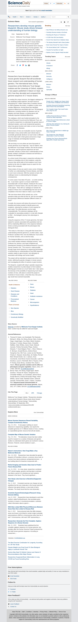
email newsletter (46, 10)
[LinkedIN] (26, 65)
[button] (61, 22)
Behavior (48, 73)
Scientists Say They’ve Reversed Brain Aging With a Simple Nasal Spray (56, 139)
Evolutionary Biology (17, 314)
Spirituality (49, 89)
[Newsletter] (68, 3)
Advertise (35, 611)
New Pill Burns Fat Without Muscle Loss (57, 30)
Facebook (13, 589)
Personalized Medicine (15, 300)
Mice (12, 311)
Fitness (48, 87)
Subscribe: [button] (59, 3)
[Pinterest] (23, 65)
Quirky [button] (43, 17)
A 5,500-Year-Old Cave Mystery (54, 37)
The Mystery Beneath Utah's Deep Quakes (57, 42)
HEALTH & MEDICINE (50, 60)
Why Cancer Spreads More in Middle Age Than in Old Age (57, 131)
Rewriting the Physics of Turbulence (56, 35)
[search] (68, 16)
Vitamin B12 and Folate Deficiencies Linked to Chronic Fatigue (58, 120)
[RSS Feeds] (65, 3)
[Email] (29, 65)
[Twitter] (20, 65)
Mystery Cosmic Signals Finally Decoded (57, 52)
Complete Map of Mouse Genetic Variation (22, 434)
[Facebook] (17, 65)
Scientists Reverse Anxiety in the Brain (56, 32)
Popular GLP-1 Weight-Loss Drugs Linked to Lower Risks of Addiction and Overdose (57, 102)
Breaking (48, 25)
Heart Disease (15, 291)
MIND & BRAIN (48, 71)
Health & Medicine (14, 284)
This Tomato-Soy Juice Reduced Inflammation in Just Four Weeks (55, 135)
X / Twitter (13, 591)
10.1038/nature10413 (27, 369)
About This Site (16, 611)
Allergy (48, 68)
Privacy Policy (43, 611)
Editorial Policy (53, 611)
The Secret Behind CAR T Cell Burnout (56, 47)
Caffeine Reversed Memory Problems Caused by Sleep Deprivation (56, 116)
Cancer (32, 299)
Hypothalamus (34, 305)
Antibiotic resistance (36, 296)
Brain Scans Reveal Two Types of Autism (57, 45)
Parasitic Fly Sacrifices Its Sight (54, 50)
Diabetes (13, 288)
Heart (32, 293)
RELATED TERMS (32, 280)
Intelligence (49, 79)
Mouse (32, 287)
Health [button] (15, 17)
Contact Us (13, 606)
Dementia (49, 76)
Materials (11, 327)
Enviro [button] (28, 17)
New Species (15, 308)
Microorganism (34, 302)
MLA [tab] (27, 393)
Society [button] (36, 17)
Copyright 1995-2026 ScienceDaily (19, 614)
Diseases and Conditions (15, 295)
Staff (23, 611)
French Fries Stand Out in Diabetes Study (57, 40)
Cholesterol (49, 65)
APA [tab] (32, 393)
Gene (32, 284)
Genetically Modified (17, 317)
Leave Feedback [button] (14, 604)
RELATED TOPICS (13, 280)
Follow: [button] (46, 3)
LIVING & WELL (49, 81)
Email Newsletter (14, 576)
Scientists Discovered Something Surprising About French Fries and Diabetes (58, 106)
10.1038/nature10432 (33, 386)
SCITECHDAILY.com (20, 538)
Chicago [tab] (39, 393)
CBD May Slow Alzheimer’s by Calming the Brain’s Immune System (57, 124)
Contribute (29, 611)
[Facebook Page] (50, 3)
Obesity (48, 63)
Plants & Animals (14, 304)
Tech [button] (22, 17)
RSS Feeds (13, 578)
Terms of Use (62, 611)
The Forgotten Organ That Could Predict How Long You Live (57, 109)
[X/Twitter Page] (54, 3)
